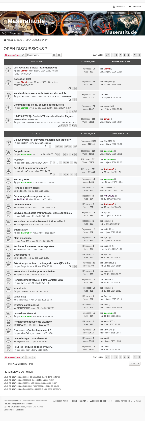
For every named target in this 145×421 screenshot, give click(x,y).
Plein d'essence (23, 238)
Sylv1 (106, 238)
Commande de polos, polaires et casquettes (39, 104)
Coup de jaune (22, 151)
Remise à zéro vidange (27, 187)
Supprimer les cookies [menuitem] (99, 401)
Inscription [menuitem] (119, 6)
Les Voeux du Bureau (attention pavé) (35, 67)
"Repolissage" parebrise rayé (30, 338)
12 (60, 163)
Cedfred (24, 108)
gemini (107, 119)
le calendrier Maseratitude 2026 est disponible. (40, 93)
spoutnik (107, 221)
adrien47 (24, 171)
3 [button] (120, 55)
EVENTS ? (71, 122)
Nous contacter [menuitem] (79, 401)
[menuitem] (9, 409)
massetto (108, 106)
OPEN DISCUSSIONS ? (25, 48)
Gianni (24, 71)
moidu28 (107, 229)
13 (64, 163)
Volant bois (20, 288)
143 (56, 146)
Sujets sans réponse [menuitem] (117, 13)
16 (75, 163)
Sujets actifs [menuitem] (135, 13)
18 (71, 174)
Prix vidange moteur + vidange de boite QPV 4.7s (42, 263)
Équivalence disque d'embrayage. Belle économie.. (43, 213)
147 (74, 146)
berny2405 (22, 325)
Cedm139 (21, 191)
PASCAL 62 (22, 199)
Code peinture (22, 254)
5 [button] (128, 55)
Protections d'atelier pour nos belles (34, 271)
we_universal (13, 407)
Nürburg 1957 (21, 179)
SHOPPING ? (65, 108)
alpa (105, 212)
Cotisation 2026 (22, 79)
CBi (22, 96)
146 (70, 146)
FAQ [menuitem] (4, 33)
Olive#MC (108, 141)
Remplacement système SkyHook (33, 321)
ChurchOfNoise (27, 122)
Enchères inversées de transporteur (34, 246)
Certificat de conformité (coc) (30, 168)
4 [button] (124, 55)
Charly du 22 (22, 300)
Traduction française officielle (14, 404)
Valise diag (20, 296)
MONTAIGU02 (23, 308)
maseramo (26, 154)
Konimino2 (109, 169)
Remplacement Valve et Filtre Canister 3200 (38, 280)
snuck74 (24, 143)
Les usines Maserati (25, 313)
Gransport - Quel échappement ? (32, 330)
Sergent (24, 266)
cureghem (108, 82)
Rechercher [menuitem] (15, 33)
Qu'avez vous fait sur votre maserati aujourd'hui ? (42, 139)
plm (22, 163)
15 (71, 163)
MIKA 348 (25, 333)
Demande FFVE (22, 204)
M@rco (20, 341)
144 (61, 146)
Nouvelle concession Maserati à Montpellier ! (39, 221)
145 (65, 146)
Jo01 (23, 216)
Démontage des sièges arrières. (32, 196)
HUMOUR (19, 159)
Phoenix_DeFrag (24, 208)
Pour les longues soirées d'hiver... (33, 347)
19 (75, 174)
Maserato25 (109, 263)
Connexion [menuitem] (135, 6)
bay (105, 338)
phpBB (17, 401)
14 (68, 163)
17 (68, 174)
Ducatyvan (108, 187)
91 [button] (135, 55)
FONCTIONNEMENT (23, 74)
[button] (107, 55)
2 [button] (116, 55)
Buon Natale (21, 229)
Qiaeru (30, 404)
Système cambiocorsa (26, 305)
